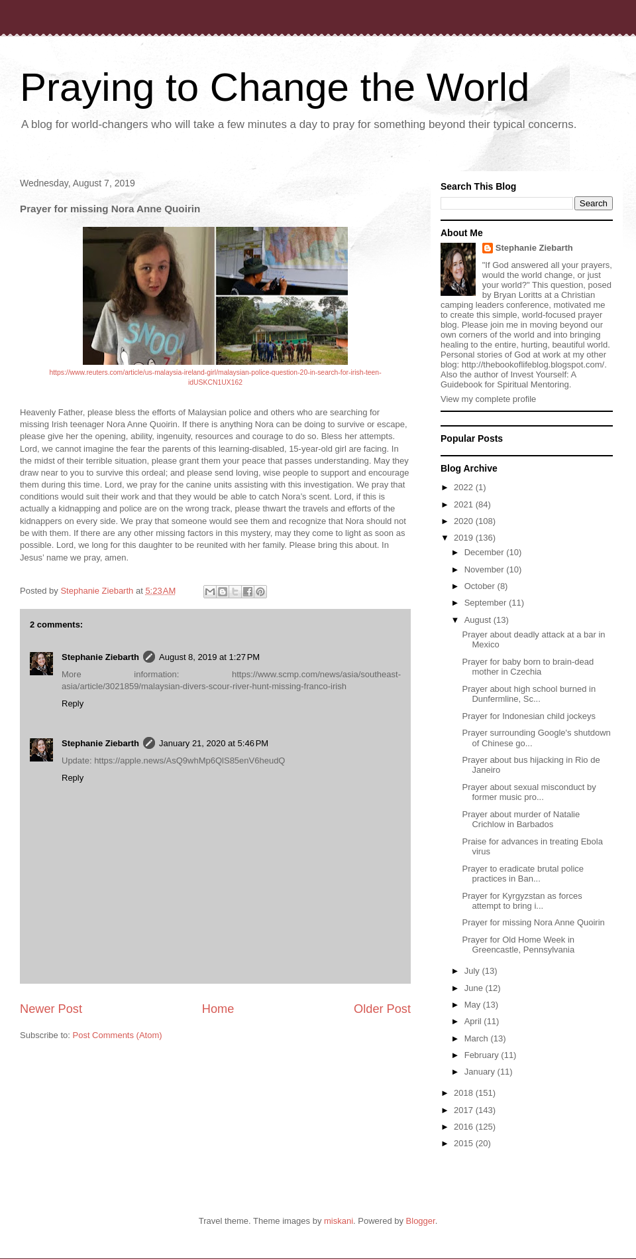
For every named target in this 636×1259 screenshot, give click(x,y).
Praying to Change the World (274, 87)
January (481, 1072)
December (485, 552)
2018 (465, 1093)
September (486, 603)
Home (218, 1009)
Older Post (382, 1009)
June (475, 988)
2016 (465, 1127)
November (485, 569)
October (481, 586)
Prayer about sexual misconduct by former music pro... (529, 792)
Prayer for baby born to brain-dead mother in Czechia (528, 667)
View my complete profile (488, 399)
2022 (465, 487)
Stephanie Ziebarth (100, 657)
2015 (465, 1143)
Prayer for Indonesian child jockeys (529, 716)
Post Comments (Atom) (117, 1035)
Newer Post (51, 1009)
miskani (338, 1221)
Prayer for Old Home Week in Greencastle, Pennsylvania (518, 945)
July (473, 971)
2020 (465, 521)
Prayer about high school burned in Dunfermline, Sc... (529, 694)
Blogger (420, 1221)
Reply (72, 703)
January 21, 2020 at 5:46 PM (213, 743)
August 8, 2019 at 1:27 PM (209, 657)
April (474, 1021)
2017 (465, 1110)
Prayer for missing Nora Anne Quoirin (533, 922)
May (473, 1005)
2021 (465, 504)
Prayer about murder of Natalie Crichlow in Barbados (521, 819)
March (477, 1038)
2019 (465, 538)
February (483, 1055)
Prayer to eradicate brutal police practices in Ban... (523, 874)
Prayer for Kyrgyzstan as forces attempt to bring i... (522, 901)
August (479, 620)
